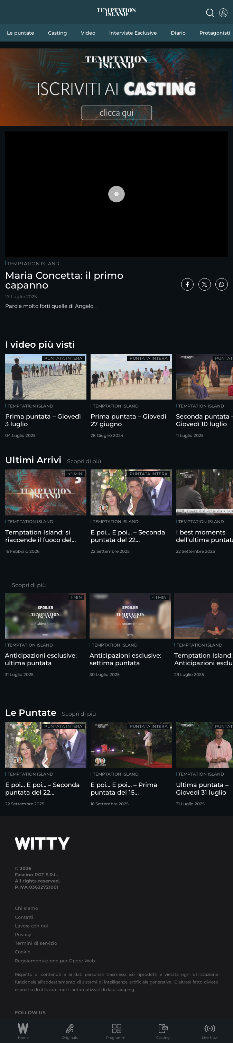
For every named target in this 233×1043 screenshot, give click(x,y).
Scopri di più (84, 461)
